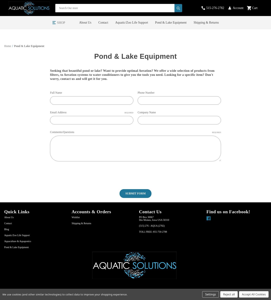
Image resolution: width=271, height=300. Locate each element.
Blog (6, 229)
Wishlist (76, 217)
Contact (103, 22)
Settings (210, 294)
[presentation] (76, 174)
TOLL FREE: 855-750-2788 (153, 231)
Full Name (56, 92)
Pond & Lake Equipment (171, 22)
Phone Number (146, 92)
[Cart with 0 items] (255, 8)
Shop (61, 22)
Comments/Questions (135, 132)
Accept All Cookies (254, 294)
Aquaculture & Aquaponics (17, 241)
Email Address (91, 112)
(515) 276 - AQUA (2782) (152, 225)
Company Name (147, 112)
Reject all (229, 294)
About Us (85, 22)
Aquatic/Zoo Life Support (131, 22)
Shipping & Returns (206, 22)
